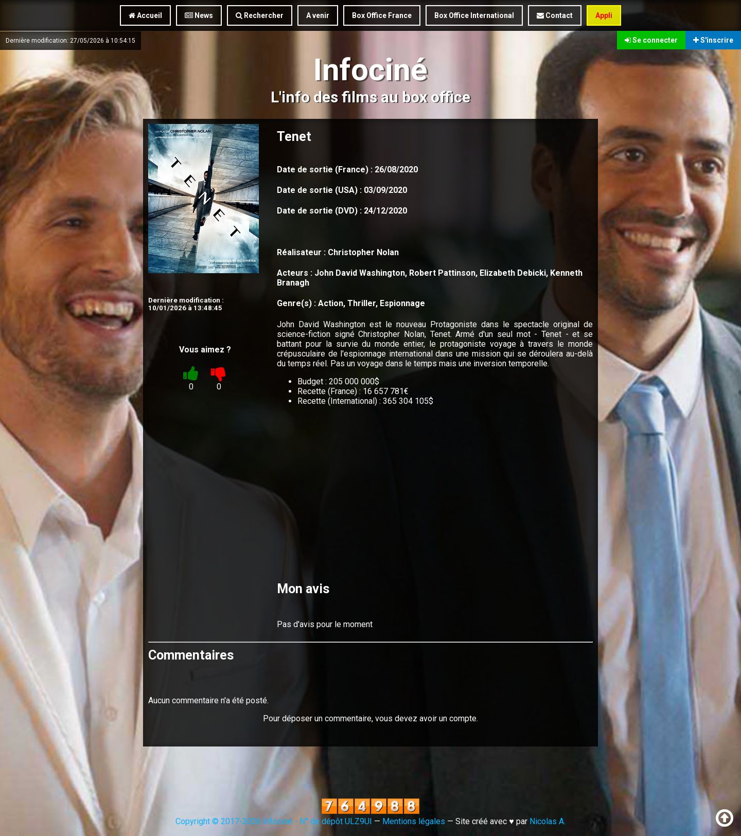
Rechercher (260, 15)
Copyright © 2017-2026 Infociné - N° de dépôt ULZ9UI (273, 821)
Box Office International (474, 15)
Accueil (145, 15)
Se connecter (651, 40)
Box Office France (382, 15)
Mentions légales (413, 821)
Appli (603, 15)
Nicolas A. (548, 821)
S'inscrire (713, 40)
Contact (555, 15)
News (199, 15)
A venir (317, 15)
